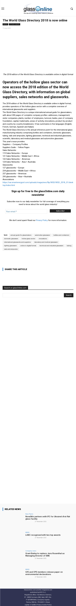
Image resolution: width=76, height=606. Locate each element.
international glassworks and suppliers (17, 242)
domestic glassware (11, 239)
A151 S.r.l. (42, 592)
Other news (14, 24)
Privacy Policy (42, 220)
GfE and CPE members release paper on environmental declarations (44, 573)
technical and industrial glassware (51, 246)
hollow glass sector (28, 239)
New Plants (29, 514)
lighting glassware (10, 246)
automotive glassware (42, 235)
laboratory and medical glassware (46, 242)
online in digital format (28, 246)
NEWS (5, 24)
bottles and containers (61, 235)
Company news (30, 550)
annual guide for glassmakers (21, 235)
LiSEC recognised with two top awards (42, 535)
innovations (43, 239)
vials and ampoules (11, 249)
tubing (69, 246)
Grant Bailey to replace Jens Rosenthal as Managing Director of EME (45, 554)
